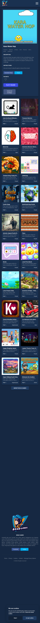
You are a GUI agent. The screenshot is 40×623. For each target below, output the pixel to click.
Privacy (10, 590)
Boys (17, 184)
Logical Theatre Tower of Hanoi (30, 380)
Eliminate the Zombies (28, 409)
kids (4, 51)
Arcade (16, 155)
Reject (15, 618)
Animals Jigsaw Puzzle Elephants (12, 265)
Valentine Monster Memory (29, 179)
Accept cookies (30, 618)
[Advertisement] (20, 113)
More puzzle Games (20, 420)
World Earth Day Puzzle (28, 236)
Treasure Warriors (27, 150)
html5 (16, 49)
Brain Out (5, 179)
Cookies (15, 590)
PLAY (4, 155)
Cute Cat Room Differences (10, 150)
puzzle (25, 49)
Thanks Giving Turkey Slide (10, 208)
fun (20, 49)
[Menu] (37, 3)
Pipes (23, 265)
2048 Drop (25, 208)
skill (29, 49)
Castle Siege (6, 236)
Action (35, 414)
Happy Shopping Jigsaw (9, 380)
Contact (21, 590)
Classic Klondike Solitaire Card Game (13, 351)
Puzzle (5, 49)
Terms (6, 590)
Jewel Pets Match (27, 294)
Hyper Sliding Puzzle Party (10, 409)
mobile (11, 49)
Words (4, 294)
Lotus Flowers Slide (8, 323)
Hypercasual (15, 357)
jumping (9, 51)
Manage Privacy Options (30, 590)
